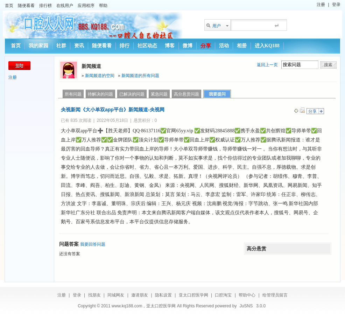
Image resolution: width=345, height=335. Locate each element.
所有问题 (73, 94)
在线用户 (64, 5)
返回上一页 (267, 64)
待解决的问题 (100, 94)
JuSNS (246, 305)
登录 (336, 4)
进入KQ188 (267, 45)
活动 (224, 45)
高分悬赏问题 (186, 94)
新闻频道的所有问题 (140, 75)
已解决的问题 (132, 94)
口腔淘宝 (223, 295)
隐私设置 (163, 295)
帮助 (103, 5)
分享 (205, 46)
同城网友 (115, 295)
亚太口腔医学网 (193, 295)
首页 (9, 5)
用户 (216, 25)
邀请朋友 (139, 295)
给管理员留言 (275, 295)
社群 (61, 45)
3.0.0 (261, 305)
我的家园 (38, 45)
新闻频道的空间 (99, 75)
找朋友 (94, 295)
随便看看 (26, 5)
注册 (321, 4)
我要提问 (217, 94)
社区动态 (147, 45)
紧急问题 (159, 94)
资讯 (79, 45)
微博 (187, 45)
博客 (170, 45)
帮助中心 (247, 295)
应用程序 (86, 5)
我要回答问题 (92, 244)
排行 (124, 45)
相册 (242, 45)
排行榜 (45, 5)
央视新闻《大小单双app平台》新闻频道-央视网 (112, 109)
